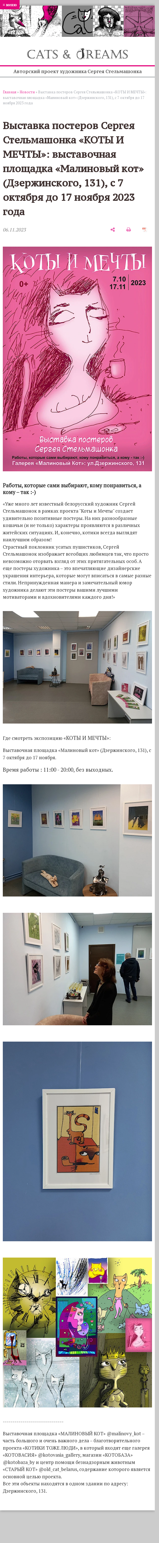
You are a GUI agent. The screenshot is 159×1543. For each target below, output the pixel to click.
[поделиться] (112, 229)
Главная (9, 91)
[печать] (128, 229)
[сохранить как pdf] (144, 229)
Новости (27, 91)
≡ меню (10, 4)
